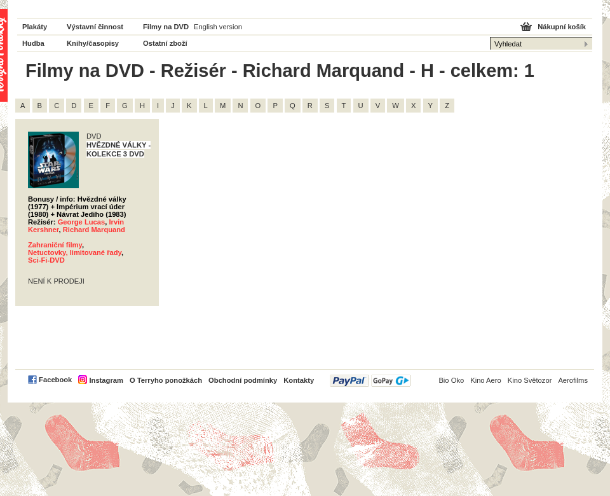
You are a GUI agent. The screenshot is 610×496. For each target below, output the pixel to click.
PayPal (370, 381)
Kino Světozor (530, 380)
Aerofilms (573, 380)
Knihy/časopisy (93, 43)
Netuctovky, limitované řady (74, 252)
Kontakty (298, 380)
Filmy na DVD (166, 27)
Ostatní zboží (165, 43)
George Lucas (81, 222)
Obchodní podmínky (242, 380)
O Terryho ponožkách (166, 380)
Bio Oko (451, 380)
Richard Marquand (94, 229)
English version (218, 27)
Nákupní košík (562, 27)
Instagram (106, 380)
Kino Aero (485, 380)
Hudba (33, 43)
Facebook (55, 379)
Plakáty (34, 27)
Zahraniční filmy (55, 245)
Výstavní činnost (95, 27)
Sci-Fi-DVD (46, 260)
